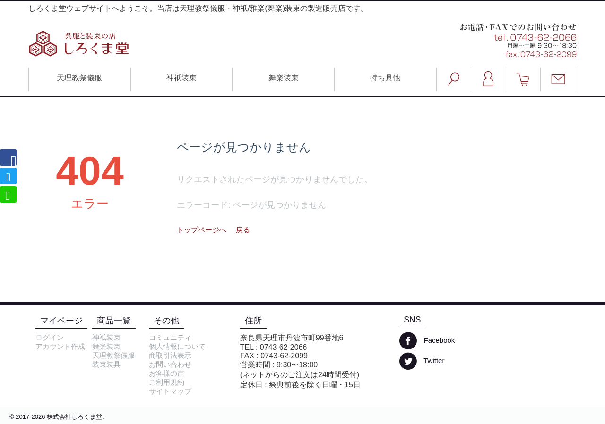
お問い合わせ (170, 364)
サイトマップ (170, 391)
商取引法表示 (170, 355)
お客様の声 (166, 373)
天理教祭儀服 (79, 78)
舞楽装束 (283, 78)
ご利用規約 (166, 382)
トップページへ (201, 230)
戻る (243, 230)
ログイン (49, 337)
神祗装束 (106, 337)
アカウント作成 (60, 346)
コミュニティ (170, 337)
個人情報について (177, 346)
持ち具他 (385, 78)
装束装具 (106, 364)
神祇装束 (181, 78)
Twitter (421, 361)
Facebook (427, 341)
